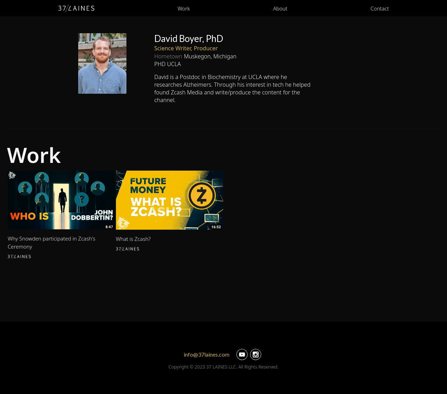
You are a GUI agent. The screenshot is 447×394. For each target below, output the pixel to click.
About (280, 8)
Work (183, 8)
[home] (76, 8)
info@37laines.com (206, 354)
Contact (380, 8)
